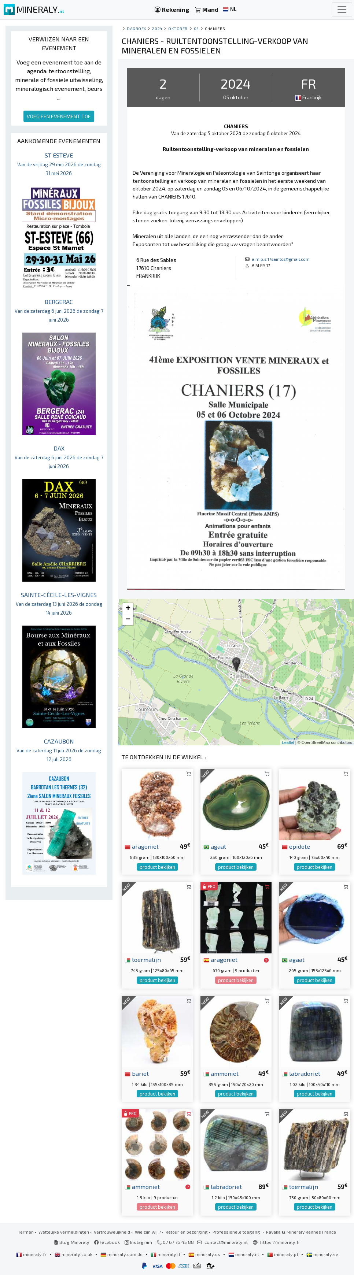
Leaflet (288, 742)
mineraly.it (166, 1254)
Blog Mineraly (71, 1242)
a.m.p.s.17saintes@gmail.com (281, 259)
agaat (214, 846)
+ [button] (128, 608)
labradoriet (301, 1073)
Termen (26, 1231)
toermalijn (143, 959)
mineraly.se (322, 1254)
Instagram (138, 1242)
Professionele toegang (237, 1231)
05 (196, 28)
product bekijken (157, 867)
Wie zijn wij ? (148, 1231)
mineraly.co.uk (74, 1254)
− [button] (128, 619)
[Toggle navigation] (342, 9)
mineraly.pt (283, 1254)
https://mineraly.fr (280, 1242)
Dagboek (136, 28)
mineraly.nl (244, 1254)
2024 (157, 28)
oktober (178, 28)
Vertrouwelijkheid (112, 1231)
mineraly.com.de (122, 1254)
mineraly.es (204, 1254)
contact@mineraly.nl (226, 1242)
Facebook (107, 1242)
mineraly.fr (32, 1254)
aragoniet (142, 846)
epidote (296, 846)
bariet (137, 1073)
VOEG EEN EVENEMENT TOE (59, 116)
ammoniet (221, 1073)
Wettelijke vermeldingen (63, 1231)
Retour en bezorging (187, 1231)
